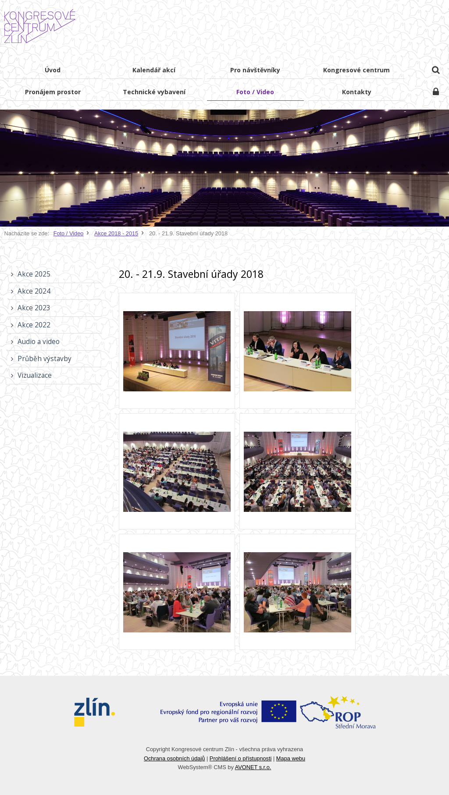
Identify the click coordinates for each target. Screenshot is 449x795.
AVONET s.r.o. (253, 767)
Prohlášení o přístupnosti (241, 758)
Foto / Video (68, 233)
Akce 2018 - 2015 (116, 233)
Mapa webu (290, 758)
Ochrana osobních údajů (174, 758)
